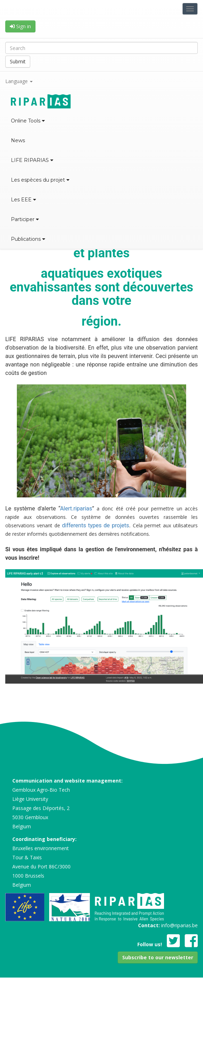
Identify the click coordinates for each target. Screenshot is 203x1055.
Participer (25, 219)
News (18, 140)
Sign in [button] (20, 26)
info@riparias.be (179, 925)
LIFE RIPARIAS (32, 160)
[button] (158, 957)
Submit (18, 61)
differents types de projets (94, 525)
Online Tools (28, 121)
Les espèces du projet (40, 180)
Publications (28, 239)
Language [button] (19, 81)
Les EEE (23, 199)
